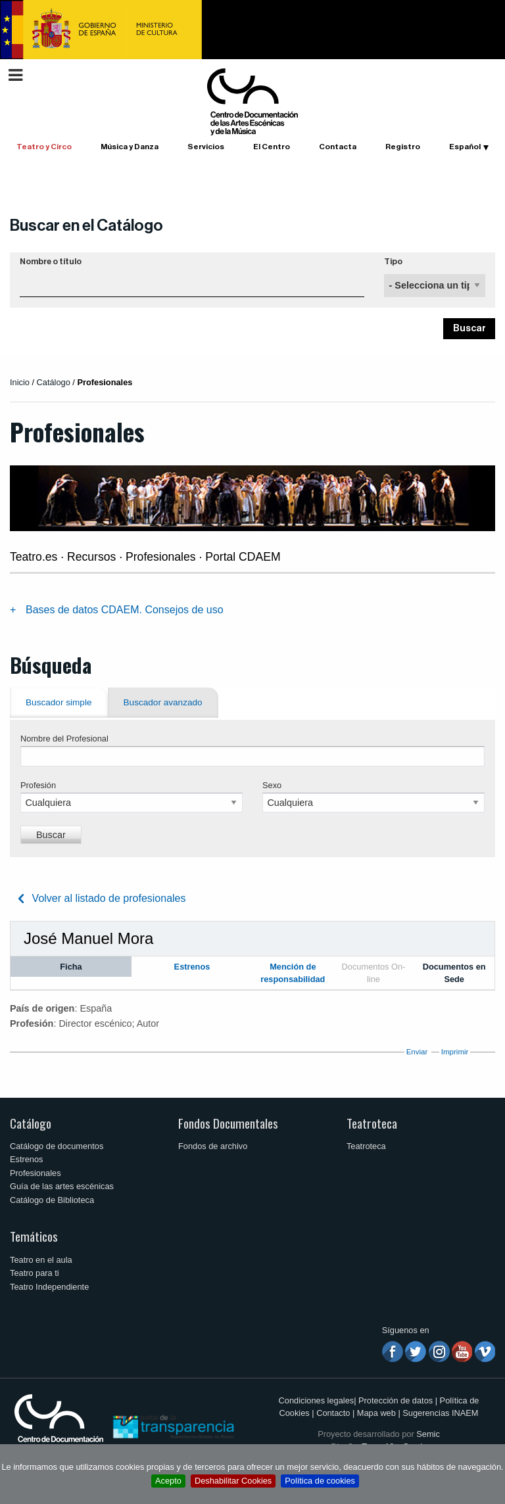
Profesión (38, 785)
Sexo (271, 785)
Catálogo (30, 1123)
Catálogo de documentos (56, 1146)
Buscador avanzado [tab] (163, 702)
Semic (428, 1434)
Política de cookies (320, 1481)
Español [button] (465, 147)
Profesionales (35, 1173)
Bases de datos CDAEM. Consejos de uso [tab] (125, 609)
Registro (402, 147)
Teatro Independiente (49, 1287)
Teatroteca (372, 1123)
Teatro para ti (34, 1273)
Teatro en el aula (41, 1260)
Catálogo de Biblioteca (52, 1200)
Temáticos (34, 1236)
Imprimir (455, 1052)
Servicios (205, 147)
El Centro (271, 147)
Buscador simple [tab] (59, 702)
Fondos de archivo (212, 1146)
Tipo (393, 262)
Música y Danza (129, 147)
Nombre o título (51, 262)
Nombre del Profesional (64, 738)
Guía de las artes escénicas (62, 1186)
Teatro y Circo (44, 147)
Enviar (417, 1052)
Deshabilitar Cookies (233, 1481)
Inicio (20, 382)
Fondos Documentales (228, 1123)
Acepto (168, 1481)
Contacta (337, 147)
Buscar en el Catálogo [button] (86, 225)
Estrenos (26, 1159)
